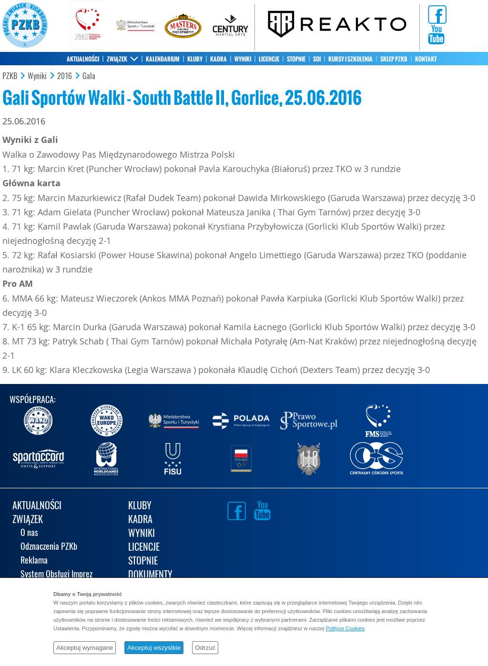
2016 (64, 76)
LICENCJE (269, 59)
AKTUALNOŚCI (83, 59)
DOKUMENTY (150, 575)
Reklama (34, 561)
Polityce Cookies (344, 628)
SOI (317, 59)
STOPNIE (296, 59)
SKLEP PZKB (393, 59)
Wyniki (37, 76)
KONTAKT (426, 59)
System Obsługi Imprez (56, 575)
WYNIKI (242, 59)
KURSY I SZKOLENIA (350, 59)
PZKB (9, 76)
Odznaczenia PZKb (48, 547)
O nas (29, 533)
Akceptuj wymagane (84, 647)
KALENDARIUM (163, 59)
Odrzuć (205, 647)
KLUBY (195, 59)
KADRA (218, 59)
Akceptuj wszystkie (154, 647)
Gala (88, 76)
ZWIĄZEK (117, 59)
